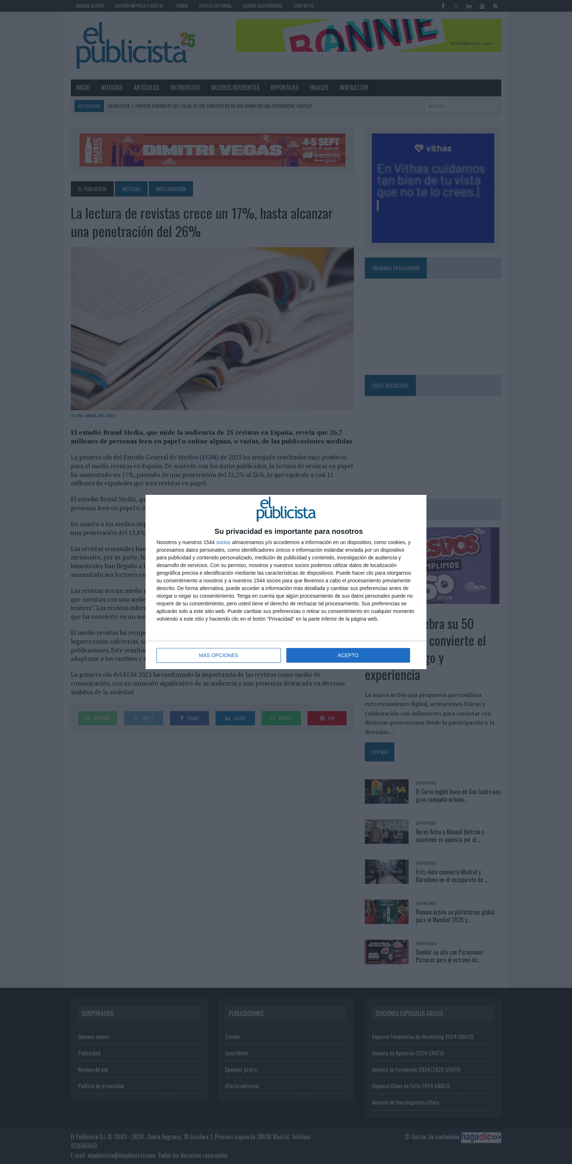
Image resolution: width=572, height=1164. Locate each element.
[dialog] (286, 582)
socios (223, 542)
